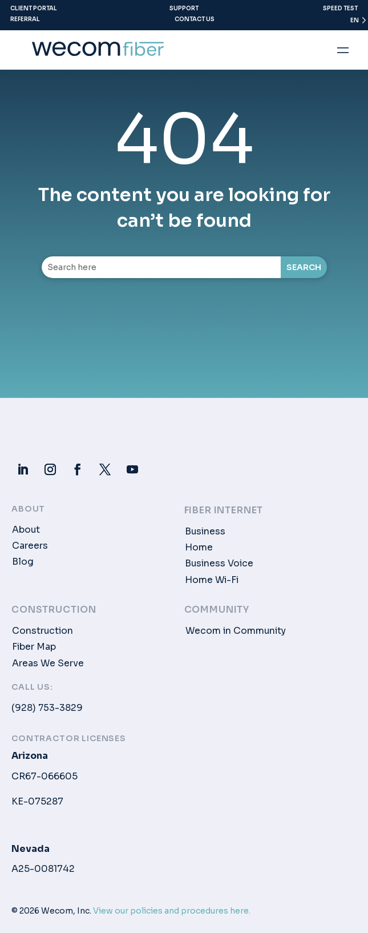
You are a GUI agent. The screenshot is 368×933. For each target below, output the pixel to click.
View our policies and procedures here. (171, 911)
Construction (42, 631)
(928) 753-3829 (47, 708)
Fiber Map (34, 647)
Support (184, 8)
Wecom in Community (235, 631)
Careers (30, 546)
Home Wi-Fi (211, 580)
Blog (23, 562)
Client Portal (33, 8)
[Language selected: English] (353, 22)
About (26, 530)
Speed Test (340, 8)
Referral (25, 19)
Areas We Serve (48, 663)
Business (205, 531)
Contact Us (195, 19)
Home (199, 547)
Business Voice (219, 563)
